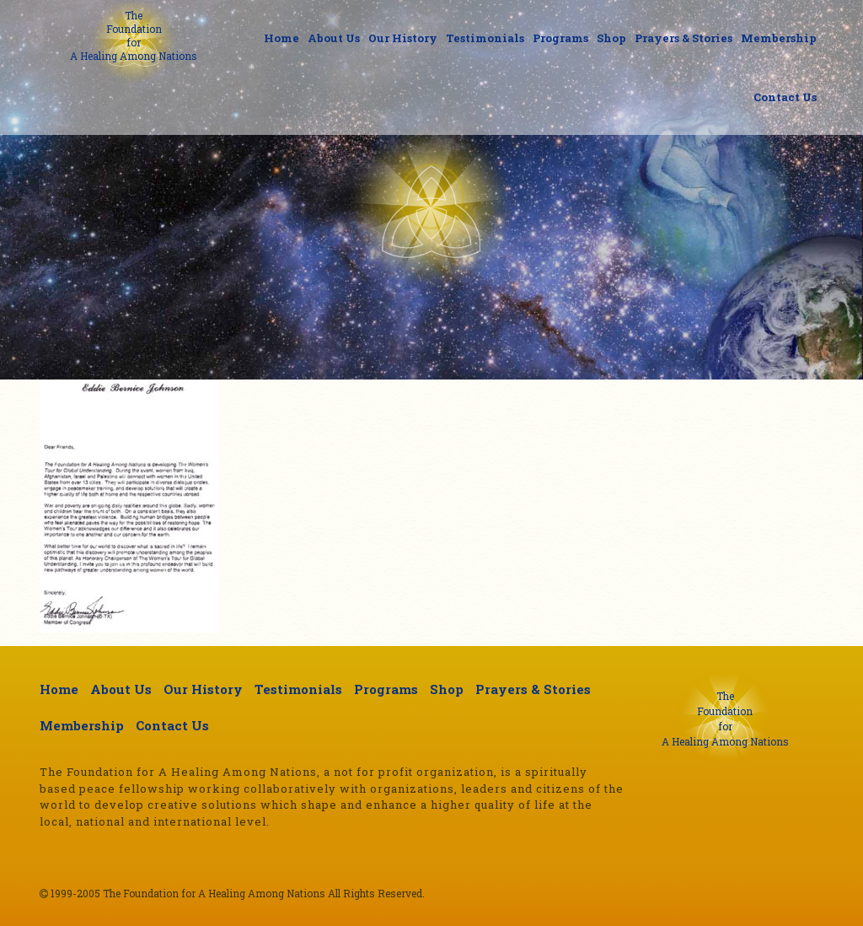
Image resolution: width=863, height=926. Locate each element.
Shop (611, 38)
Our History (402, 38)
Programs (560, 38)
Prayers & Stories (683, 38)
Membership (779, 38)
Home (281, 38)
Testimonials (485, 38)
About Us (334, 38)
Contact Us (785, 97)
